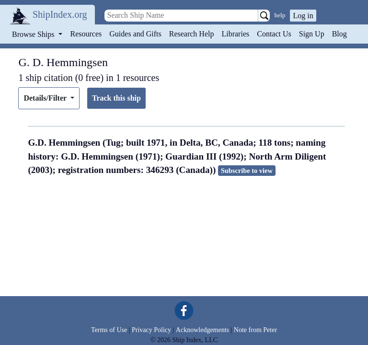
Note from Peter (255, 330)
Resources (86, 34)
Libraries (235, 34)
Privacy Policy (151, 330)
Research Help (191, 34)
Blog (339, 34)
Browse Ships (34, 34)
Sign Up (311, 34)
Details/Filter (45, 98)
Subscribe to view (247, 170)
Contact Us (274, 34)
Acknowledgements (202, 330)
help (280, 15)
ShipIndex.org (60, 14)
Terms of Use (109, 330)
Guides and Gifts (135, 34)
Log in (303, 16)
